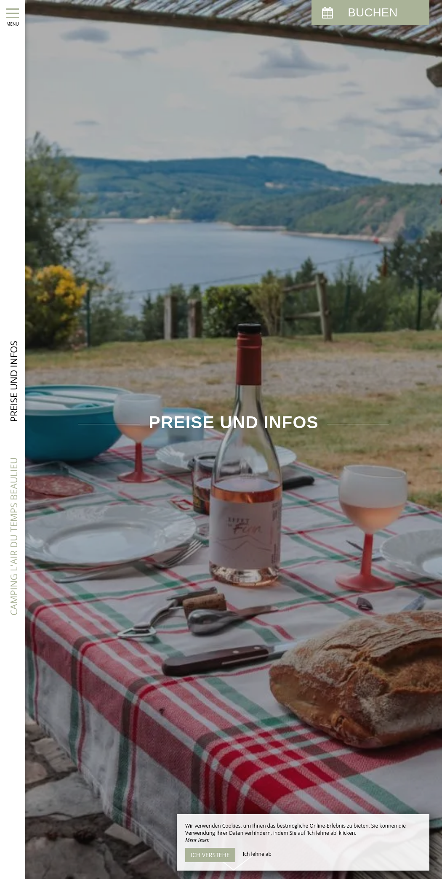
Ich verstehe (210, 855)
